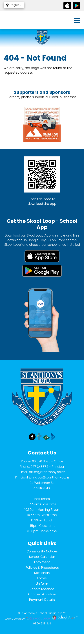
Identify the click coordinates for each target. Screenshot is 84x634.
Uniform (42, 583)
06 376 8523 (41, 461)
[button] (14, 5)
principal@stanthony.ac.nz (49, 477)
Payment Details (42, 600)
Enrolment (42, 562)
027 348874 (39, 467)
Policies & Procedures (42, 567)
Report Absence (42, 589)
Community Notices (42, 551)
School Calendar (42, 557)
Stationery (42, 573)
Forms (42, 578)
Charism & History (42, 594)
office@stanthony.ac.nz (47, 472)
